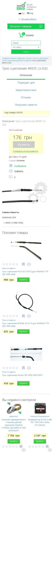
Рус (23, 13)
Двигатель (13, 416)
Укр (31, 13)
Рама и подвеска (9, 268)
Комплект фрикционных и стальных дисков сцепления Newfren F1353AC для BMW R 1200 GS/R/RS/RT (14, 425)
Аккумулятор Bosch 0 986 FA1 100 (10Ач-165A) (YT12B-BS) (40, 422)
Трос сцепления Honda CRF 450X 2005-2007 (22, 375)
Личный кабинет (29, 19)
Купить (24, 144)
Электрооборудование (39, 416)
